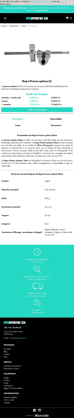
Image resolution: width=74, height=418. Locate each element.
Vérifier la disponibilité (37, 109)
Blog (5, 351)
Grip (23, 26)
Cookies (7, 402)
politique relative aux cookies (41, 1)
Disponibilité (56, 119)
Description (18, 119)
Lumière (7, 380)
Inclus (17, 125)
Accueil (3, 26)
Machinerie (14, 26)
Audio (6, 383)
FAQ (5, 356)
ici (9, 165)
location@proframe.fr (17, 338)
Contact (7, 354)
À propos (7, 349)
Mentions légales (10, 397)
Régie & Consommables (13, 388)
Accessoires (56, 125)
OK (70, 3)
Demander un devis (11, 368)
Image (6, 377)
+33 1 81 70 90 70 (41, 10)
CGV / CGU (9, 400)
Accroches (33, 26)
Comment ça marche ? (12, 366)
